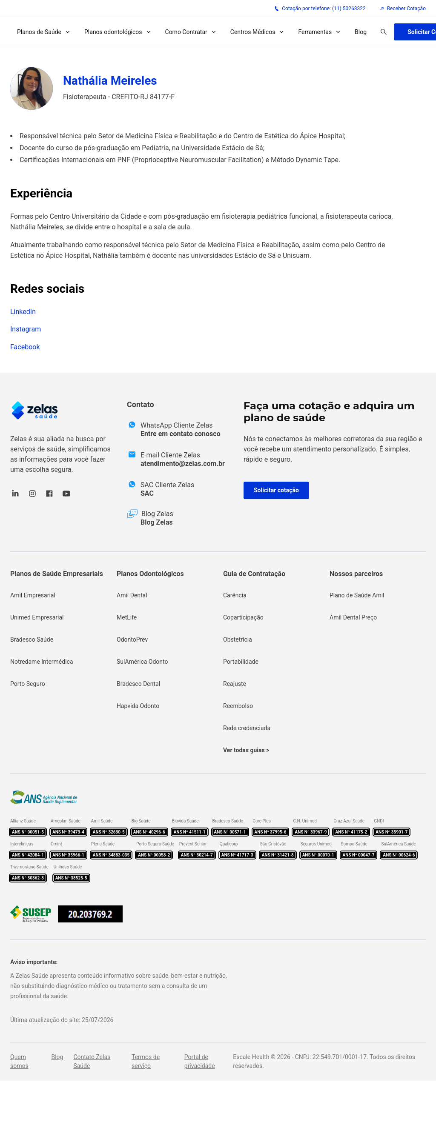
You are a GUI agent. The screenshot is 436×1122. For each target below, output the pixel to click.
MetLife (127, 617)
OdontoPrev (132, 639)
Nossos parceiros (356, 574)
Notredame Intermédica (41, 661)
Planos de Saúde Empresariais (56, 574)
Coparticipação (243, 617)
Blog (361, 32)
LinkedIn (23, 312)
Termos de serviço (146, 1061)
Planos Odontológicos (150, 574)
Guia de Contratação (254, 574)
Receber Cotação (402, 8)
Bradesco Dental (138, 683)
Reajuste (234, 683)
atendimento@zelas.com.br (183, 464)
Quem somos (19, 1061)
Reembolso (238, 705)
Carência (235, 595)
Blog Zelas (157, 522)
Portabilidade (240, 661)
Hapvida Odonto (138, 705)
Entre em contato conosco (181, 434)
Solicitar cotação (276, 490)
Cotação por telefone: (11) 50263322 (320, 8)
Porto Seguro (27, 683)
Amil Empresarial (32, 595)
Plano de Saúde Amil (357, 595)
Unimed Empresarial (36, 617)
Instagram (25, 329)
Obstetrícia (237, 639)
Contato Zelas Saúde (91, 1061)
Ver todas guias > (246, 750)
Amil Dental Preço (353, 617)
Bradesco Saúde (31, 639)
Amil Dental (132, 595)
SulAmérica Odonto (142, 661)
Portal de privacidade (199, 1061)
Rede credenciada (246, 728)
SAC (147, 493)
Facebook (25, 347)
